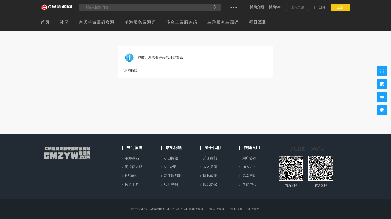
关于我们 (210, 158)
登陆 (322, 7)
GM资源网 (155, 209)
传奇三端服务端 (181, 22)
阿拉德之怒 (133, 167)
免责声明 (249, 176)
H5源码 (131, 176)
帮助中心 (249, 184)
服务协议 (210, 184)
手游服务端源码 (140, 22)
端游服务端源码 (223, 22)
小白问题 (171, 158)
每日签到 (258, 22)
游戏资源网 (196, 209)
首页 (45, 22)
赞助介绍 (257, 7)
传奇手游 (132, 184)
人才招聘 (210, 167)
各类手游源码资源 (97, 22)
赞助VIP (275, 7)
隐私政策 (210, 176)
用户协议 (249, 158)
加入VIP (248, 167)
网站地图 (253, 209)
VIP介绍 (170, 167)
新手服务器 (173, 176)
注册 (340, 7)
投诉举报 (171, 184)
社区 (64, 22)
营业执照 (236, 209)
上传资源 (297, 7)
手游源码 (132, 158)
